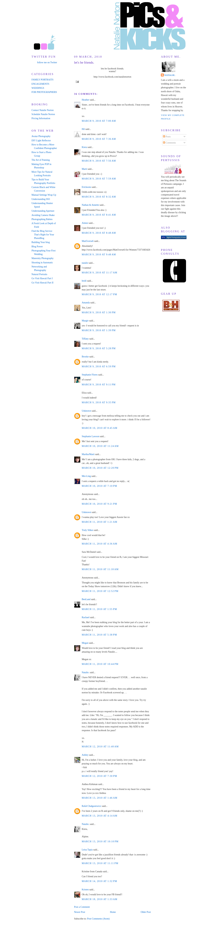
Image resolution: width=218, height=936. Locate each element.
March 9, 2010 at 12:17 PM (99, 294)
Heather (85, 100)
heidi (84, 281)
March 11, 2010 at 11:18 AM (100, 569)
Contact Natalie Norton (43, 110)
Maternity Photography (42, 258)
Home (113, 912)
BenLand (86, 599)
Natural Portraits (39, 274)
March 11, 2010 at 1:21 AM (99, 522)
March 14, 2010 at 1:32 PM (99, 881)
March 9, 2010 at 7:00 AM (99, 121)
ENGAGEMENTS (40, 84)
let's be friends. (84, 62)
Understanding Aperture (43, 211)
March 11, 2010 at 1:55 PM (99, 609)
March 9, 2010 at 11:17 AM (99, 272)
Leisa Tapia (87, 849)
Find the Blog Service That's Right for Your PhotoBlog (43, 234)
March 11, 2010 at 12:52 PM (100, 591)
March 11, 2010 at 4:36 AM (99, 543)
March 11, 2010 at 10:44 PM (100, 664)
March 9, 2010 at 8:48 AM (99, 233)
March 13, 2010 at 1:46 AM (99, 798)
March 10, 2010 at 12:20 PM (100, 468)
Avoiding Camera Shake (43, 215)
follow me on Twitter (47, 62)
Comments (169, 142)
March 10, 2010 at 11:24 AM (100, 446)
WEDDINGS (38, 88)
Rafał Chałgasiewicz (91, 806)
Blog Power (37, 246)
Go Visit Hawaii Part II (42, 282)
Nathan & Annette (90, 205)
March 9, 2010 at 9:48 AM (99, 254)
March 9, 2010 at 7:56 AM (99, 161)
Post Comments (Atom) (98, 918)
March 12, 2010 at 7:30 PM (99, 776)
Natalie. (85, 672)
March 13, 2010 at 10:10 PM (100, 841)
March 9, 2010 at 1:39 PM (99, 330)
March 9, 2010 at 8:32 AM (99, 196)
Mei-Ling (86, 476)
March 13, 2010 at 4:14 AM (99, 815)
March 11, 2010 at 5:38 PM (99, 634)
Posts (167, 136)
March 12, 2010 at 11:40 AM (100, 746)
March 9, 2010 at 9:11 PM (99, 384)
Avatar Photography (41, 136)
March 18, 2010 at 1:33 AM (99, 899)
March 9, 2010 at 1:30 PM (99, 312)
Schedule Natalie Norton (43, 114)
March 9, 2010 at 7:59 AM (99, 178)
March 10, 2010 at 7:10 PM (99, 486)
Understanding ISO (41, 199)
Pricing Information (41, 118)
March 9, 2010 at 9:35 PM (99, 402)
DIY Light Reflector (41, 140)
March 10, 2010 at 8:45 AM (99, 428)
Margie (85, 320)
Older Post (146, 912)
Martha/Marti (88, 454)
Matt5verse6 (88, 241)
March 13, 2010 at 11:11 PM (100, 863)
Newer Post (79, 912)
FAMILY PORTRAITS (42, 79)
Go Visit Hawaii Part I (42, 278)
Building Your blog (41, 242)
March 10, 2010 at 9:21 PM (99, 504)
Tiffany (85, 338)
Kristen (85, 889)
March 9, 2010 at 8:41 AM (99, 215)
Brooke (85, 356)
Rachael (85, 617)
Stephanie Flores (90, 374)
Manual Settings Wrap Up (44, 195)
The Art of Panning (41, 160)
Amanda (86, 302)
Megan (85, 643)
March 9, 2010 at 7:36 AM (99, 139)
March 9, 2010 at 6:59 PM (99, 366)
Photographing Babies (42, 219)
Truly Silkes (87, 530)
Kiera (84, 147)
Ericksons (86, 187)
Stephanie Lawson (90, 436)
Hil (83, 129)
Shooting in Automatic (42, 262)
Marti (84, 169)
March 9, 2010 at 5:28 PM (99, 348)
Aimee (85, 223)
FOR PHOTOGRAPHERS (44, 92)
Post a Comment (82, 907)
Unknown (86, 411)
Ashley (85, 755)
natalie (85, 263)
